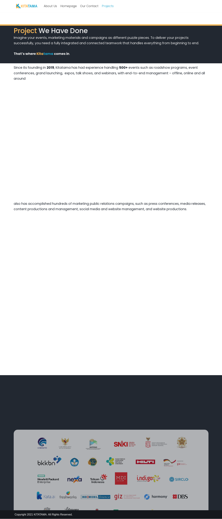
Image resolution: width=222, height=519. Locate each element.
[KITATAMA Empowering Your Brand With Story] (27, 6)
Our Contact (89, 6)
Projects (108, 6)
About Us (50, 6)
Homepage (68, 6)
